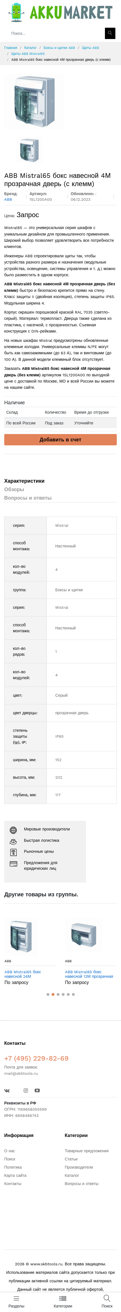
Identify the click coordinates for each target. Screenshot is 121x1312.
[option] (60, 101)
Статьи (71, 1159)
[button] (48, 994)
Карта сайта (15, 1175)
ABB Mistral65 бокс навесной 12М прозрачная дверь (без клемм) (89, 974)
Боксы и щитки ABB (59, 48)
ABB (8, 961)
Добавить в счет (61, 440)
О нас (9, 1151)
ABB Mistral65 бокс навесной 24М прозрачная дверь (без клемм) (26, 974)
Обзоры (14, 489)
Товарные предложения (87, 1151)
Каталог (30, 48)
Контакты (12, 1183)
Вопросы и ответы (28, 498)
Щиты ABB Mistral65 (28, 54)
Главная (10, 48)
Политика (13, 1167)
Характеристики (24, 481)
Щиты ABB (90, 48)
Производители (79, 1167)
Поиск (9, 1159)
